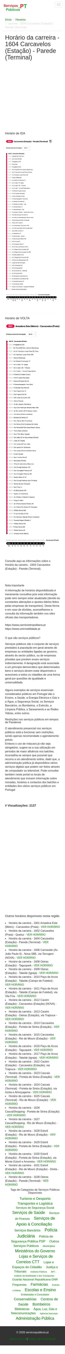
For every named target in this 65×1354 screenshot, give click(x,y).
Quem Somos (17, 1338)
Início (8, 19)
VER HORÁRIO (50, 926)
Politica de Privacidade (42, 1338)
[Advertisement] (31, 97)
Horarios (21, 19)
